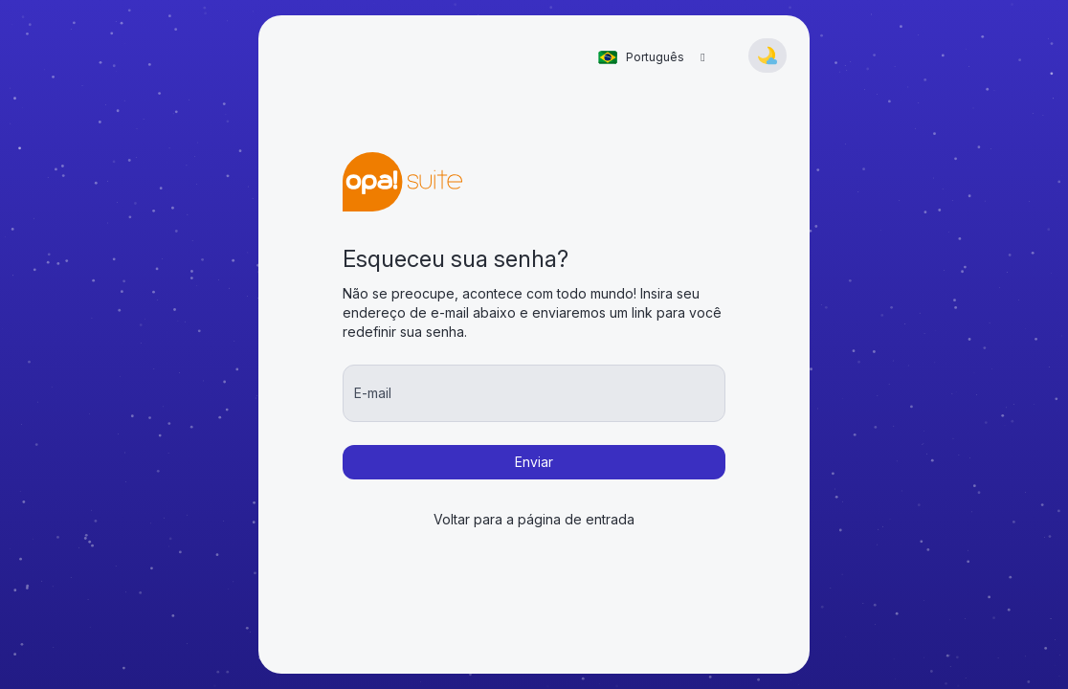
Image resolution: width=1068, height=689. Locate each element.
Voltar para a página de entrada (534, 519)
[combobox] (654, 57)
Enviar (534, 462)
